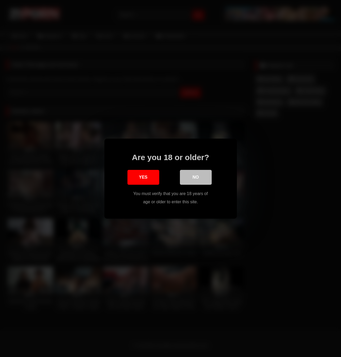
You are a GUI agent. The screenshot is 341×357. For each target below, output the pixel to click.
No (196, 177)
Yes (143, 177)
